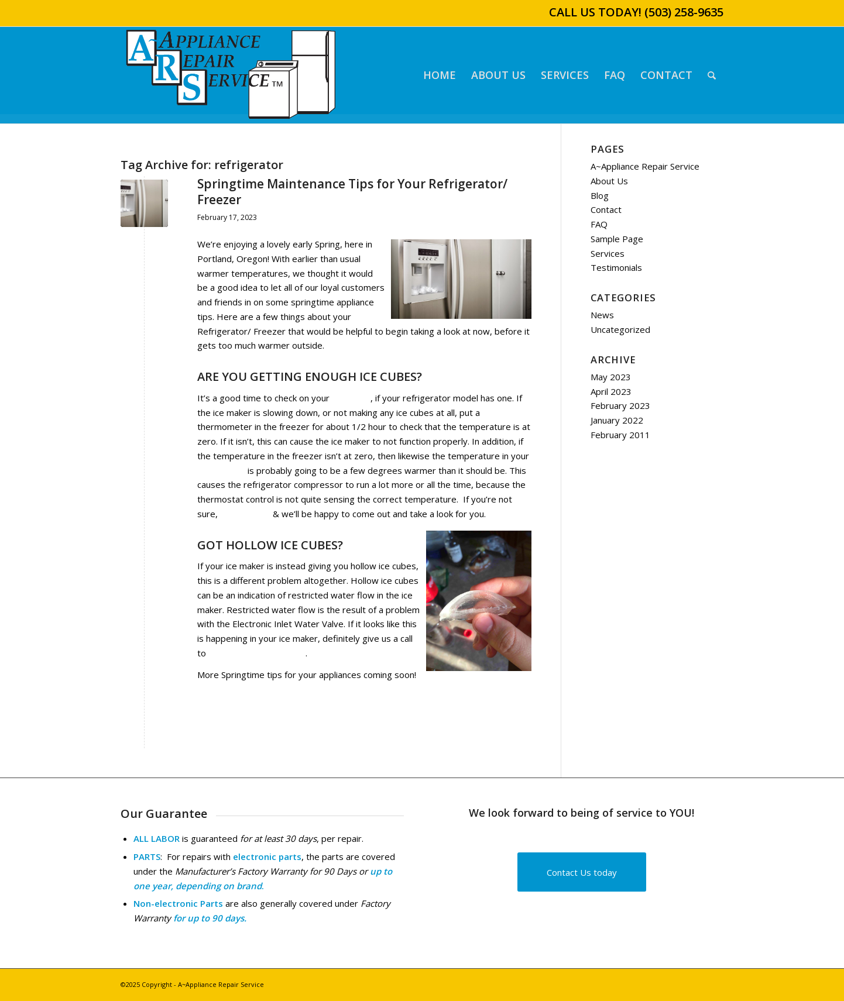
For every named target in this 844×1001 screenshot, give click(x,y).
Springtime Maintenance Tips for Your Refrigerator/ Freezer (352, 192)
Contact (606, 209)
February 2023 (620, 405)
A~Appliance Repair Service (645, 166)
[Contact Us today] (581, 872)
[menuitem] (440, 75)
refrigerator (221, 470)
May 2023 (611, 377)
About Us (609, 181)
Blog (600, 195)
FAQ (599, 224)
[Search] (711, 75)
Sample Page (617, 239)
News (602, 315)
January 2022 (617, 420)
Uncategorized (620, 329)
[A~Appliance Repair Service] (231, 75)
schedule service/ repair (257, 653)
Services (608, 253)
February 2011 (620, 435)
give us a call (245, 514)
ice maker (351, 398)
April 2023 (611, 391)
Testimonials (616, 267)
